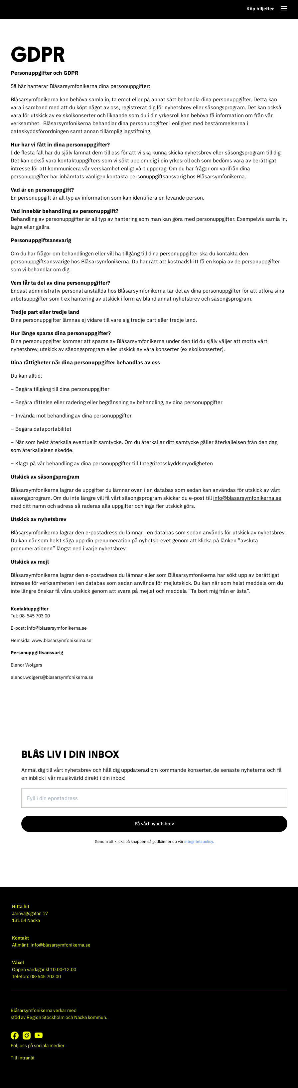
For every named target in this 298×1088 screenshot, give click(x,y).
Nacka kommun (90, 1017)
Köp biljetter (260, 8)
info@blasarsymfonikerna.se (247, 498)
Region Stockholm (46, 1017)
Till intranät (23, 1058)
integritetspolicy (198, 841)
